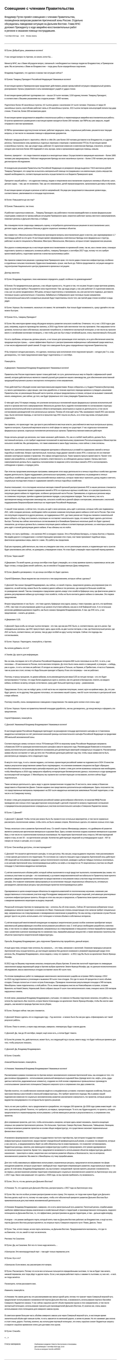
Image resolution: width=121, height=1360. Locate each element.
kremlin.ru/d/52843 (54, 1349)
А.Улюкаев (9, 1068)
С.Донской (9, 585)
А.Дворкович (9, 368)
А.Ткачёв (8, 655)
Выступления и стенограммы (66, 1344)
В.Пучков (8, 79)
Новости (54, 1344)
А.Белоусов (9, 1252)
